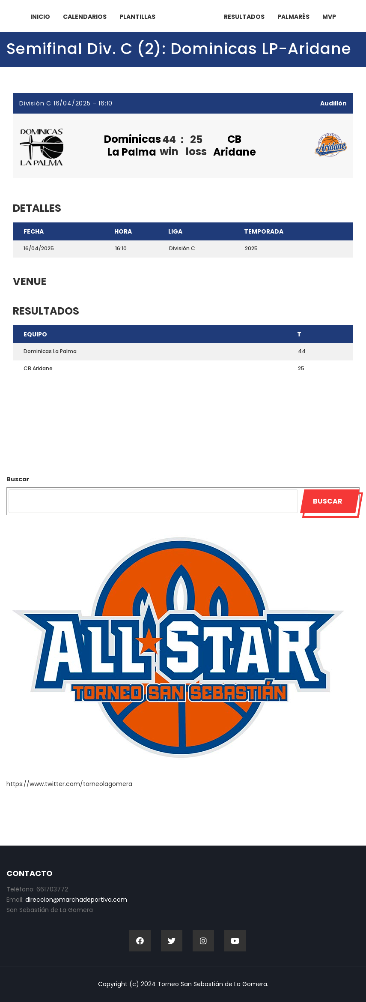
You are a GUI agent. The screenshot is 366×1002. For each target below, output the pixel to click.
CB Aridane (234, 145)
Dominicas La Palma (132, 145)
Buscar (18, 479)
